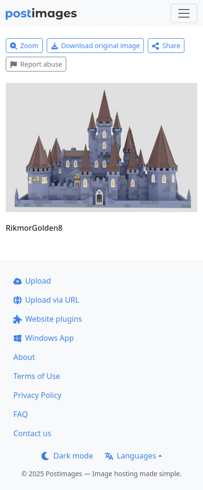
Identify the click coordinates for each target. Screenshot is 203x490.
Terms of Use (36, 376)
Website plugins (47, 319)
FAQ (20, 414)
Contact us (32, 433)
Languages (130, 455)
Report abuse (36, 64)
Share (166, 45)
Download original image (95, 45)
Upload (32, 281)
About (24, 357)
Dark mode (67, 455)
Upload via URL (46, 300)
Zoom (24, 45)
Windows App (43, 338)
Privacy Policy (37, 395)
